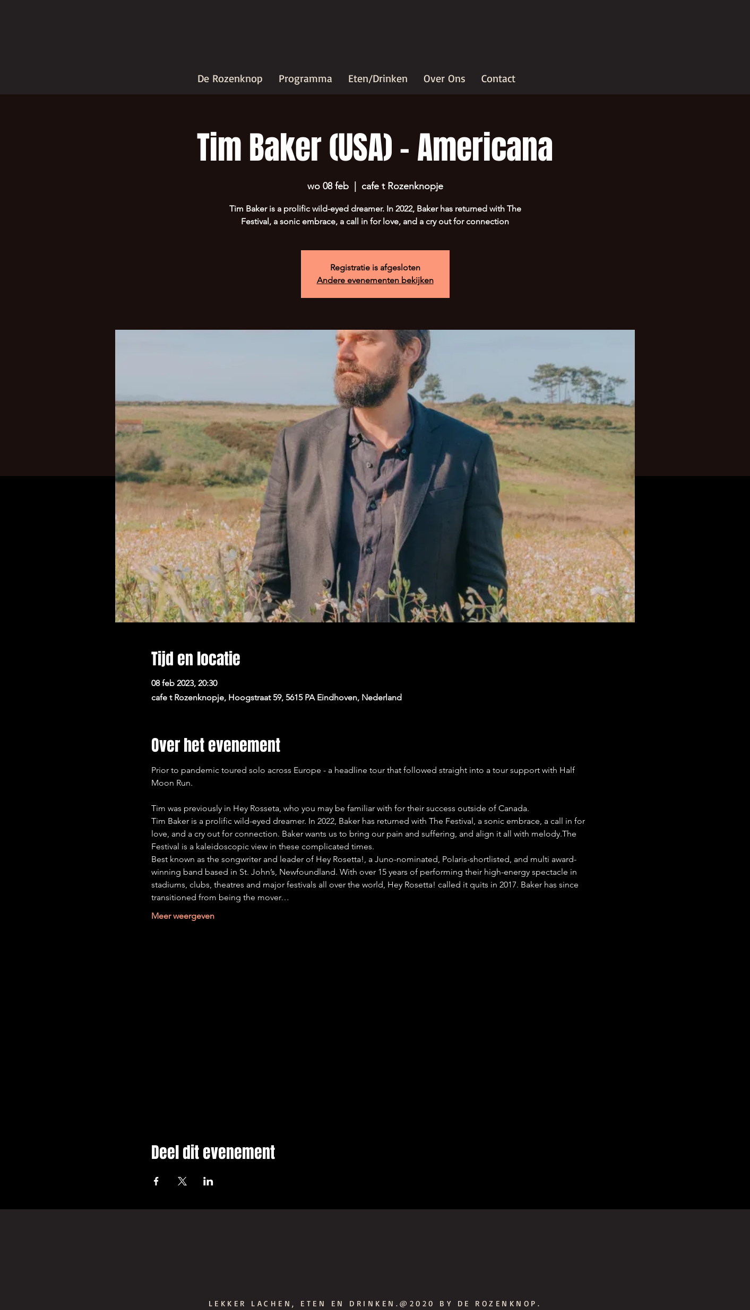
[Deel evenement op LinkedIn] (208, 1181)
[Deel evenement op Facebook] (156, 1181)
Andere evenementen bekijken (375, 280)
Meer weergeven (182, 916)
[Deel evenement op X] (182, 1181)
